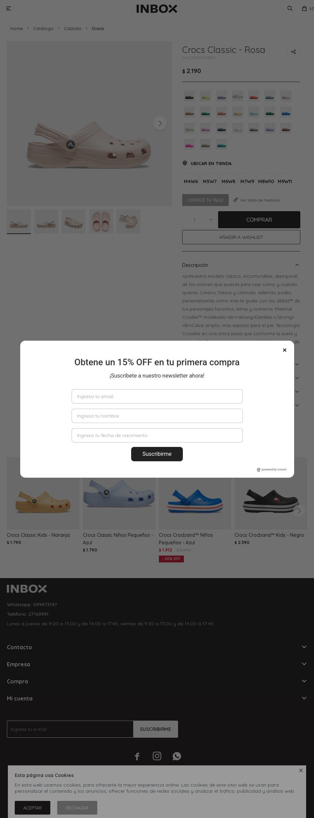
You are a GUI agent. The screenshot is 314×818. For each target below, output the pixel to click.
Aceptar (32, 807)
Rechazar (77, 807)
